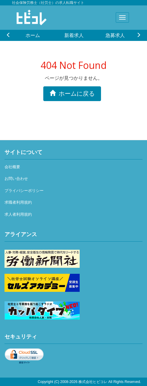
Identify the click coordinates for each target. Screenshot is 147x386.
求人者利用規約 (18, 214)
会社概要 (12, 167)
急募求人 (115, 35)
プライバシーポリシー (24, 190)
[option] (32, 35)
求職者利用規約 (18, 202)
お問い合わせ (16, 178)
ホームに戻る (72, 93)
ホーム (33, 35)
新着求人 (74, 35)
